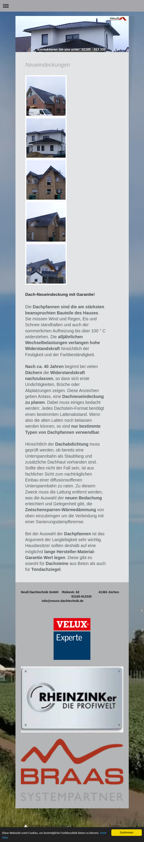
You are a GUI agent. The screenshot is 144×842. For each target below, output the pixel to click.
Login (115, 826)
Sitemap (65, 826)
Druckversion (39, 826)
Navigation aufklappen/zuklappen (72, 5)
